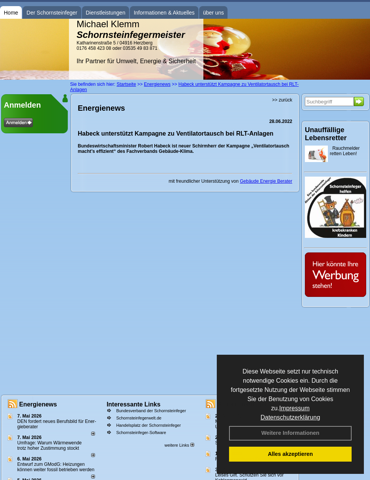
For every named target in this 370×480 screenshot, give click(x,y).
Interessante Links (133, 404)
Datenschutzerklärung (290, 417)
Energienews (38, 404)
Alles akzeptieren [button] (290, 454)
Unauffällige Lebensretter (326, 134)
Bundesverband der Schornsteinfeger (151, 410)
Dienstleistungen (106, 13)
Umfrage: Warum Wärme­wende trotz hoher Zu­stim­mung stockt (49, 445)
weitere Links (179, 445)
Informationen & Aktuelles (164, 13)
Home (11, 13)
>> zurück (282, 100)
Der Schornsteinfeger (51, 13)
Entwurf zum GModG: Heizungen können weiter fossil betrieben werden (55, 467)
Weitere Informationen (290, 433)
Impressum (294, 408)
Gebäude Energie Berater (266, 181)
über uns (213, 13)
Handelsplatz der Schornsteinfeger (148, 425)
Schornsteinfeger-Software (141, 432)
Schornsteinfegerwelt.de (138, 418)
